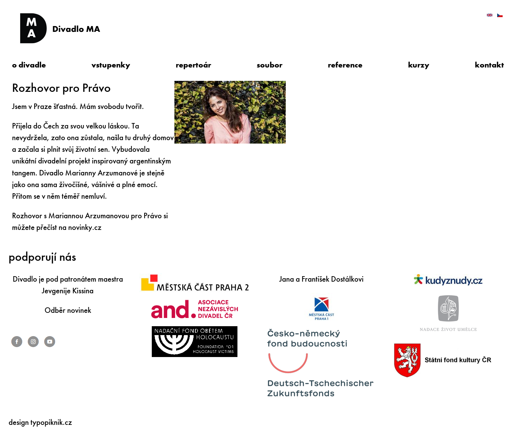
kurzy (418, 65)
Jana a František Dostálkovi (321, 279)
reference (345, 65)
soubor (269, 65)
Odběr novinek (68, 310)
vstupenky (110, 65)
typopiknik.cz (51, 422)
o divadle (29, 65)
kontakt (489, 65)
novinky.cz (84, 227)
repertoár (193, 65)
